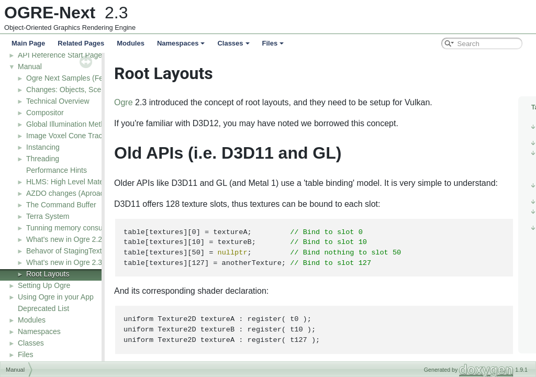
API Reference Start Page (60, 55)
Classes (233, 43)
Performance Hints (56, 170)
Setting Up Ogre (44, 285)
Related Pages (81, 43)
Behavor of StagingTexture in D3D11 (85, 251)
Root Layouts (48, 274)
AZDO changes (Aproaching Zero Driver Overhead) (109, 193)
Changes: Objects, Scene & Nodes (82, 89)
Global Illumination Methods (71, 124)
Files (273, 43)
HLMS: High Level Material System (83, 182)
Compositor (45, 112)
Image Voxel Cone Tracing (69, 135)
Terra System (47, 216)
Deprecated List (43, 308)
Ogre (149, 102)
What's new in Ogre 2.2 (64, 239)
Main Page (28, 43)
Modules (130, 43)
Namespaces (181, 43)
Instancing (43, 147)
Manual (30, 66)
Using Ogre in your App (56, 297)
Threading (42, 158)
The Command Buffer (61, 205)
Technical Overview (58, 101)
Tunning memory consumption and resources (99, 228)
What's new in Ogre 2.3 (64, 262)
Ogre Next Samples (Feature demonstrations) (100, 78)
